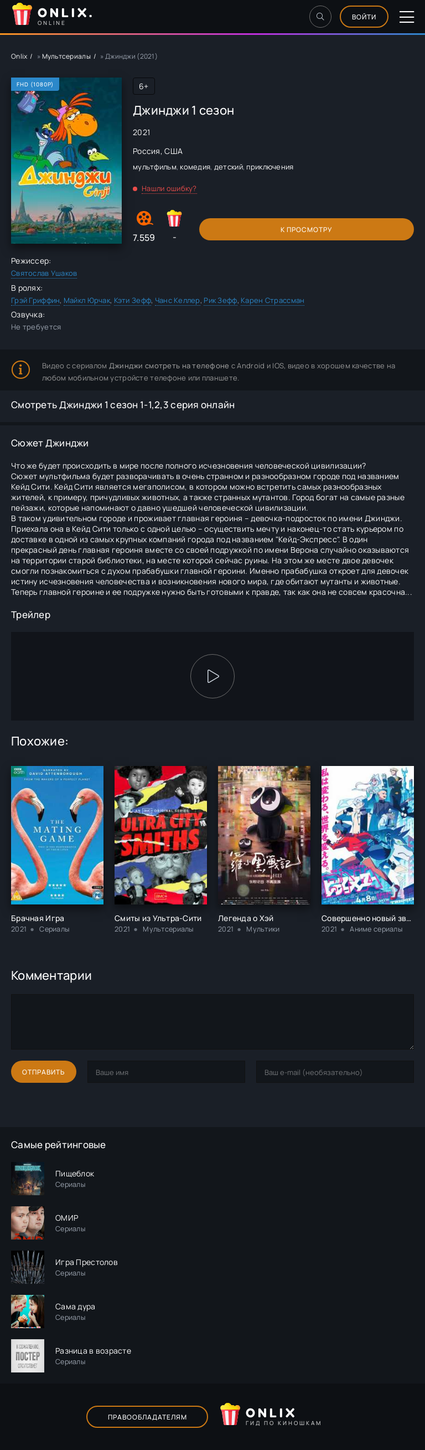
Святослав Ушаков (44, 273)
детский (228, 167)
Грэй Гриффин (35, 300)
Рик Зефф (220, 300)
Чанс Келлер (177, 300)
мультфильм (155, 167)
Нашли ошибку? (169, 188)
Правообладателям (147, 1417)
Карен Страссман (272, 300)
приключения (269, 167)
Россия (146, 151)
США (173, 151)
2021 (141, 132)
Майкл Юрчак (87, 300)
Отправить (43, 1072)
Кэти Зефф (133, 300)
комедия (195, 167)
